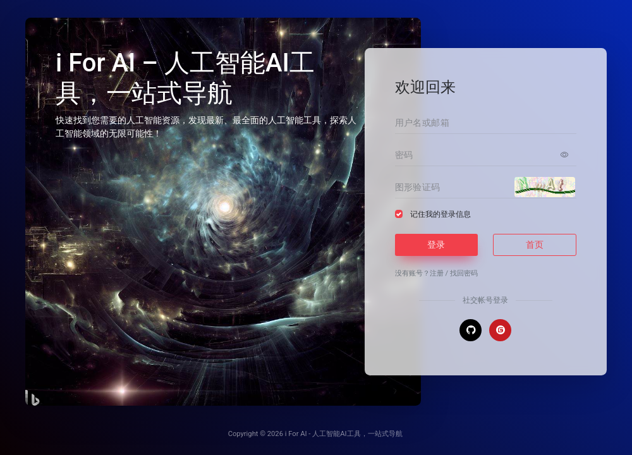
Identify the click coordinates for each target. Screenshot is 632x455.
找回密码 (464, 273)
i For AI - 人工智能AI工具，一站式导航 (344, 434)
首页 (535, 245)
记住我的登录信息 (440, 214)
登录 (436, 245)
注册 (437, 273)
